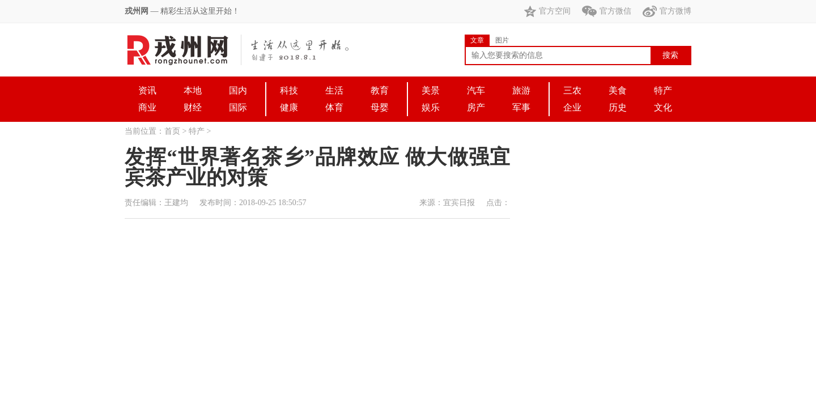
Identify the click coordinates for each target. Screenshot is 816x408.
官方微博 (667, 11)
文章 (477, 40)
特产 (197, 131)
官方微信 (606, 11)
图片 (502, 40)
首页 (172, 131)
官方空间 (547, 11)
